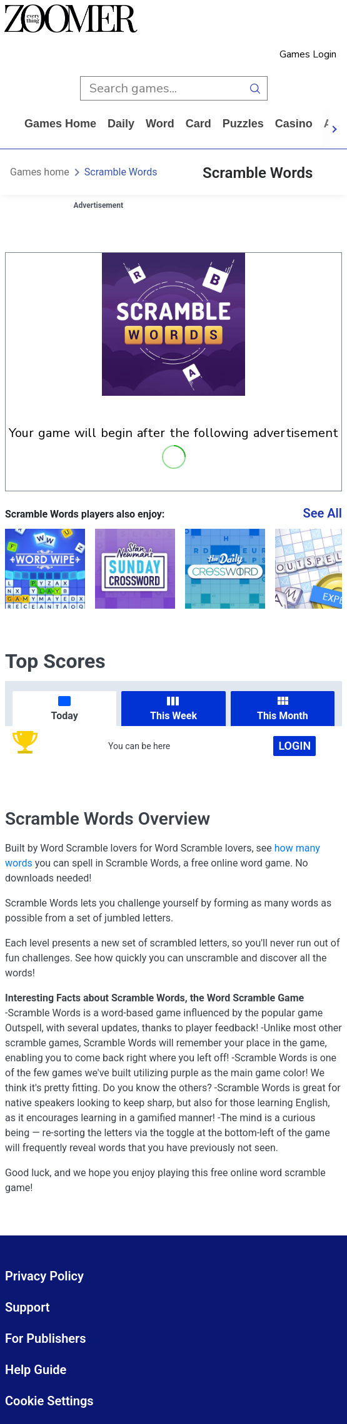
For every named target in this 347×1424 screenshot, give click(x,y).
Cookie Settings (49, 1400)
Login (294, 745)
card (198, 123)
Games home (60, 123)
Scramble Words (121, 172)
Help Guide (35, 1369)
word (160, 123)
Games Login (307, 54)
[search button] (255, 88)
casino (294, 123)
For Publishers (45, 1338)
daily (121, 123)
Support (27, 1307)
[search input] (161, 88)
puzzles (243, 123)
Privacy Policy (44, 1276)
